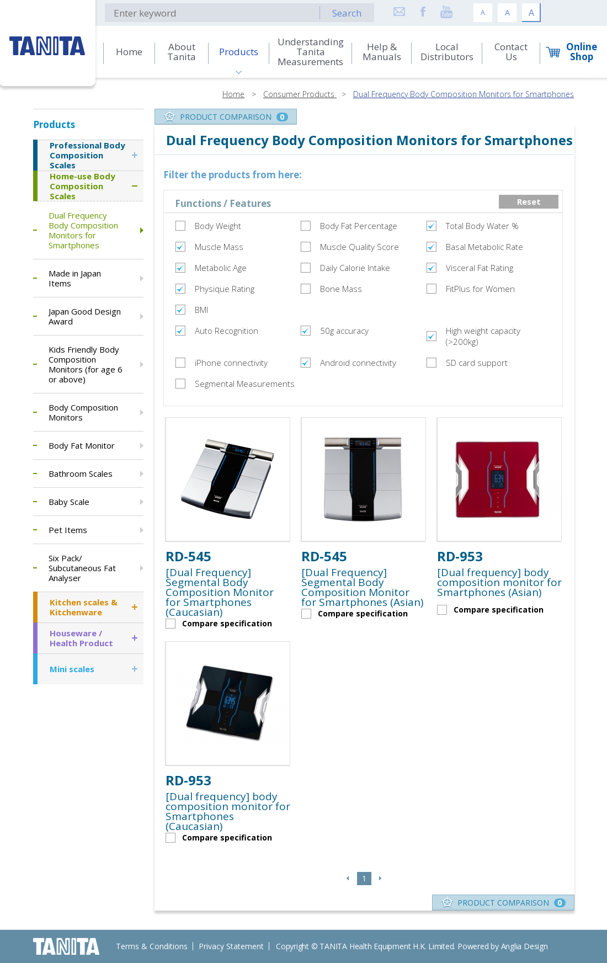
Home (233, 94)
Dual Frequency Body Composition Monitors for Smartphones (463, 94)
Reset (529, 201)
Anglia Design (524, 946)
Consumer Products (300, 94)
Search (346, 13)
